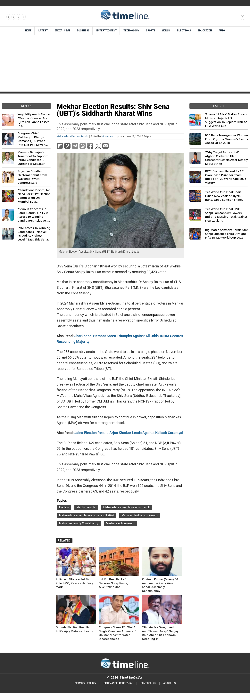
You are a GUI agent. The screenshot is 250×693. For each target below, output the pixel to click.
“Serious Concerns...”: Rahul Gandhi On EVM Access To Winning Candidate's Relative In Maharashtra (33, 214)
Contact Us (148, 683)
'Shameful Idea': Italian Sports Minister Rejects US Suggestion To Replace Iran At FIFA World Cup (226, 120)
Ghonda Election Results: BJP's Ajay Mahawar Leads (74, 629)
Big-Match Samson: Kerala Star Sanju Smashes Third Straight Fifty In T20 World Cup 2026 (226, 233)
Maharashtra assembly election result (126, 507)
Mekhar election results (120, 523)
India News (62, 31)
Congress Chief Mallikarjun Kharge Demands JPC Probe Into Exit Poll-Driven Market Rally (31, 139)
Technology (131, 31)
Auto (222, 31)
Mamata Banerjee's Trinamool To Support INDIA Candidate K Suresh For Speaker (33, 158)
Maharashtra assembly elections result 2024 (86, 515)
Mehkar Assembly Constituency (78, 523)
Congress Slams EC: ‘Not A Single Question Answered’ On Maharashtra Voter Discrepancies (117, 633)
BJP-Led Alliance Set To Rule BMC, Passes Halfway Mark (74, 583)
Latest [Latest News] (43, 31)
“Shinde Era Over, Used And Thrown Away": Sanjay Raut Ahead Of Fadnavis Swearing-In (160, 633)
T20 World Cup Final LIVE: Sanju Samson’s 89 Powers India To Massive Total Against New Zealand (226, 214)
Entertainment (106, 31)
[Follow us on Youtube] (23, 16)
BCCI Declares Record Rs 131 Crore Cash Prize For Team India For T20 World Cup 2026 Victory (225, 176)
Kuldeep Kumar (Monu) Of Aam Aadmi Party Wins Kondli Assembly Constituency (160, 585)
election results (86, 507)
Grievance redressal (118, 683)
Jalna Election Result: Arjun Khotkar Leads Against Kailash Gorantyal (128, 433)
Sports (150, 31)
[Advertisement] (125, 64)
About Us (169, 683)
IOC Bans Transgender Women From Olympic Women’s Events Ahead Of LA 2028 (226, 139)
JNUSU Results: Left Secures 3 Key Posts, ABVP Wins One (113, 583)
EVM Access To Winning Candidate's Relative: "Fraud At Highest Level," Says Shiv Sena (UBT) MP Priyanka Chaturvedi (34, 233)
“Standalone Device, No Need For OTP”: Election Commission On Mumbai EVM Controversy (34, 195)
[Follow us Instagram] (13, 16)
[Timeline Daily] (125, 663)
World (166, 31)
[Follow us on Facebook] (8, 16)
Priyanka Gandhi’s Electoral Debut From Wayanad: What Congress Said (32, 176)
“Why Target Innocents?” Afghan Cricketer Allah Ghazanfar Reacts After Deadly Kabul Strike (226, 158)
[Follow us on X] (18, 16)
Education (205, 31)
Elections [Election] (184, 31)
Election (64, 507)
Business (83, 31)
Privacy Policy (85, 683)
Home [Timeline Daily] (28, 31)
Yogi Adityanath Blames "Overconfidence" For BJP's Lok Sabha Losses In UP (34, 120)
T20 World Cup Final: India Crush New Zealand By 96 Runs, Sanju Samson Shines (224, 195)
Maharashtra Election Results (72, 136)
